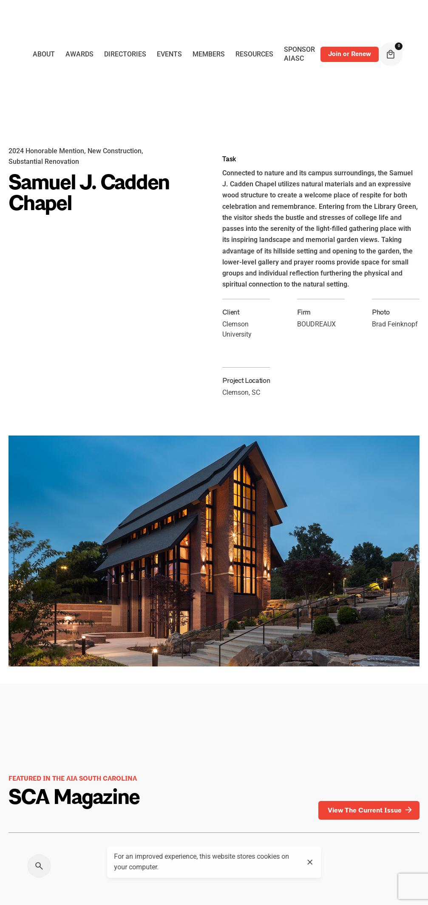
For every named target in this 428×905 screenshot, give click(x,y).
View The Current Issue (371, 810)
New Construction (115, 151)
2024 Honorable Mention (46, 151)
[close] (310, 862)
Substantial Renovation (44, 162)
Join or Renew (349, 54)
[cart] (390, 54)
